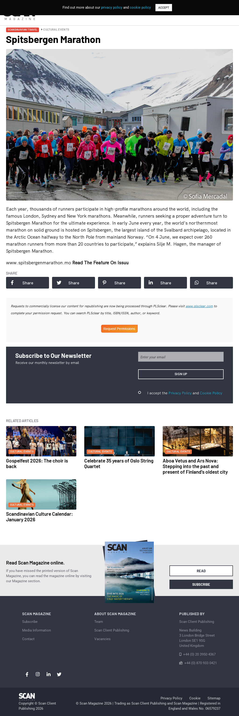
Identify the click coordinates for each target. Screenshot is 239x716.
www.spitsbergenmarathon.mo (39, 262)
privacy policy (111, 7)
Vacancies (102, 639)
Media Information (36, 630)
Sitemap (213, 698)
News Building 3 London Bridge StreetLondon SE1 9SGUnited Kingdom (197, 638)
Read (201, 571)
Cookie (194, 698)
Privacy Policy (180, 393)
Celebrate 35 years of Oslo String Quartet (119, 463)
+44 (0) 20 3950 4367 (199, 654)
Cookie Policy (211, 393)
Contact (28, 639)
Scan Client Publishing (111, 630)
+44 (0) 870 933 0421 (200, 663)
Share (22, 282)
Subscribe (201, 584)
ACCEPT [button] (163, 7)
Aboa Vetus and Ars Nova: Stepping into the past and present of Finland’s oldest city (195, 466)
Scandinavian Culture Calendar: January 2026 (39, 516)
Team (98, 622)
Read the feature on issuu (100, 262)
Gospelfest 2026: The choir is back (37, 463)
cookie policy (140, 7)
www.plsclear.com (199, 306)
